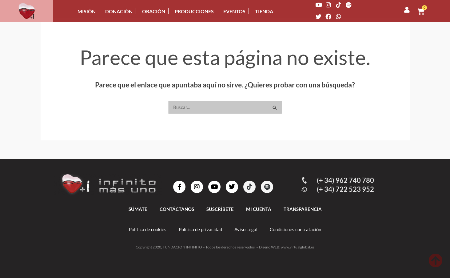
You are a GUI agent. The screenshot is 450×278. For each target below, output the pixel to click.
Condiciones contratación (295, 229)
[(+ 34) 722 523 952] (305, 190)
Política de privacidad (200, 229)
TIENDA (264, 11)
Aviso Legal (245, 229)
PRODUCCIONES (194, 11)
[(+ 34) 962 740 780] (305, 181)
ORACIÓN (153, 11)
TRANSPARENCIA (303, 209)
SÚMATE (138, 209)
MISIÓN (87, 11)
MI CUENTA (258, 209)
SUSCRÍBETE (220, 209)
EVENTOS (234, 11)
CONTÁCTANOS (177, 209)
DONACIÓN (119, 11)
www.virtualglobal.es (297, 247)
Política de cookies (147, 229)
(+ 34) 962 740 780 (346, 180)
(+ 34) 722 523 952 (346, 189)
